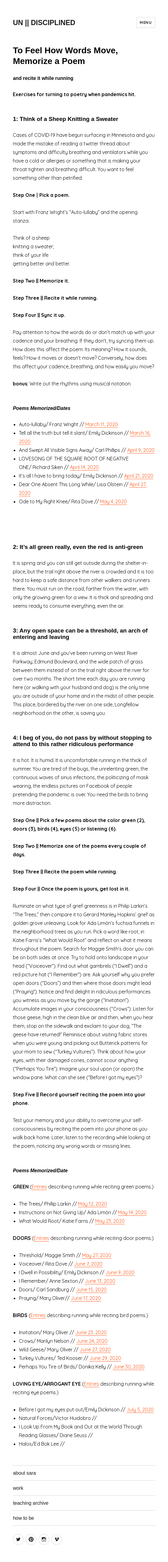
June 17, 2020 (86, 1298)
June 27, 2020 (95, 1349)
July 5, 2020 (140, 1409)
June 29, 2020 (105, 1358)
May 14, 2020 (132, 1212)
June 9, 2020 (119, 1272)
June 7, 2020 (88, 1264)
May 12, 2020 (92, 1204)
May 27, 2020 (96, 1255)
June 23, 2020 (91, 1332)
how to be (23, 1518)
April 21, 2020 (138, 476)
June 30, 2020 (129, 1367)
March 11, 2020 (101, 424)
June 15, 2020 (91, 1289)
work (18, 1488)
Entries (39, 1187)
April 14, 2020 (84, 467)
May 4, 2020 (113, 501)
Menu (146, 22)
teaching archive (30, 1503)
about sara (24, 1473)
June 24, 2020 (92, 1341)
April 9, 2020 (141, 450)
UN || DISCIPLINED (44, 23)
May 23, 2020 (110, 1221)
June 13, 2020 (100, 1281)
